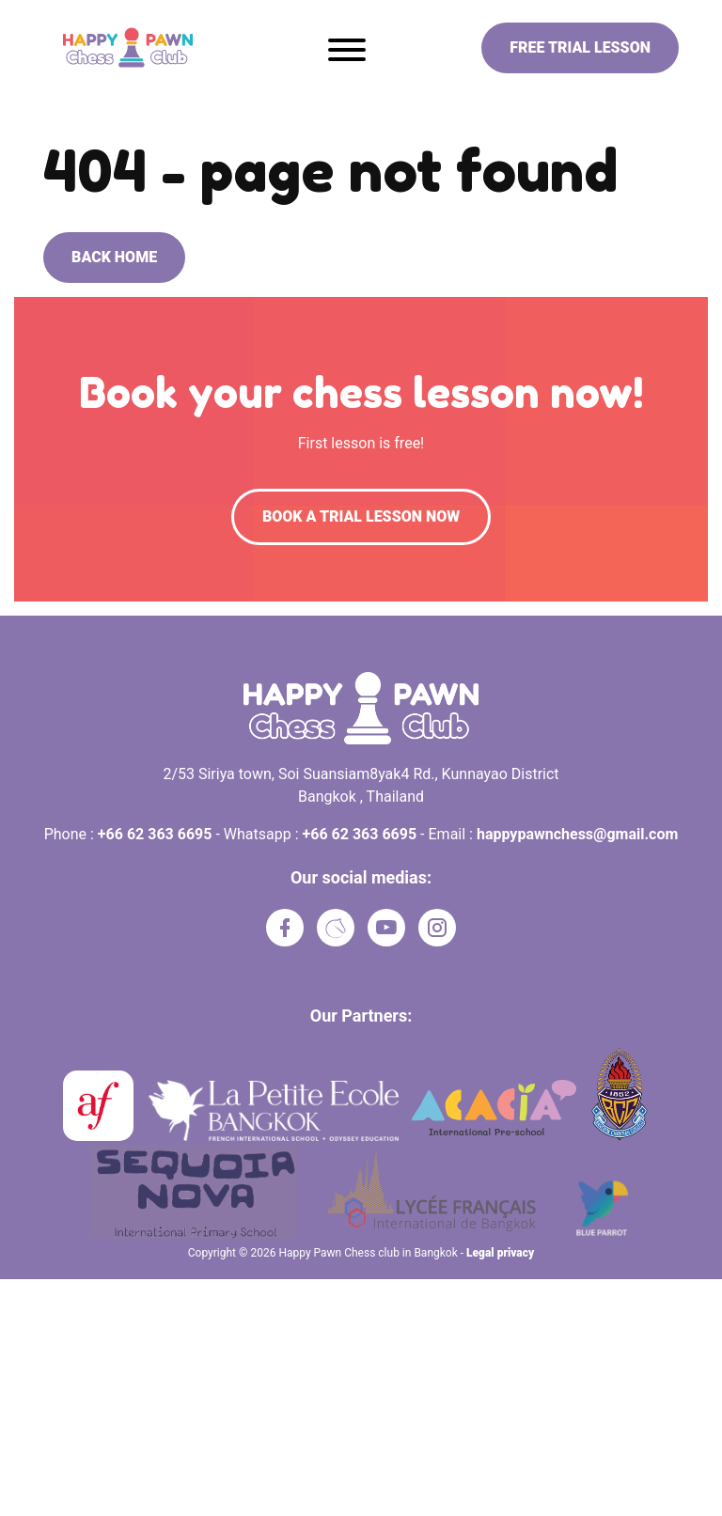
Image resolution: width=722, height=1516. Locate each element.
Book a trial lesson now (361, 516)
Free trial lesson (580, 47)
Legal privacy (500, 1252)
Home (61, 101)
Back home (114, 257)
